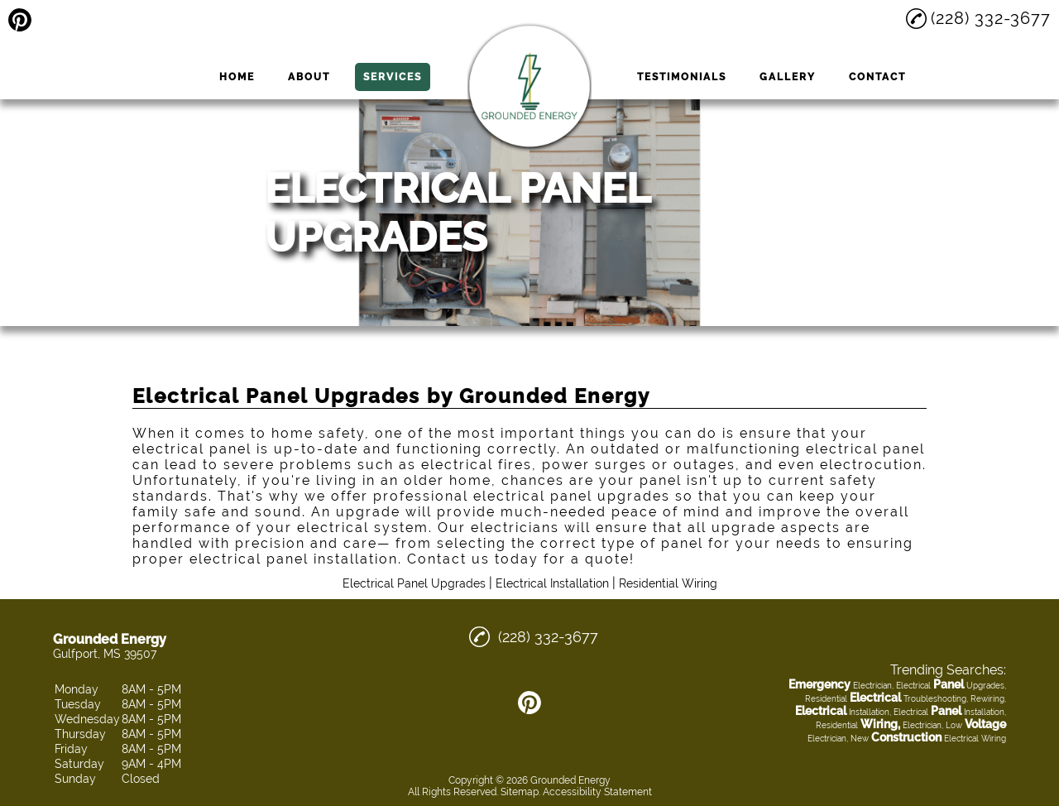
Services (392, 77)
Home (237, 77)
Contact (877, 77)
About (309, 77)
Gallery (788, 77)
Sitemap (520, 792)
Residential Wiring (668, 583)
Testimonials (681, 77)
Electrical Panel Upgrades (414, 583)
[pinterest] (19, 19)
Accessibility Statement (597, 792)
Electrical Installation (552, 583)
